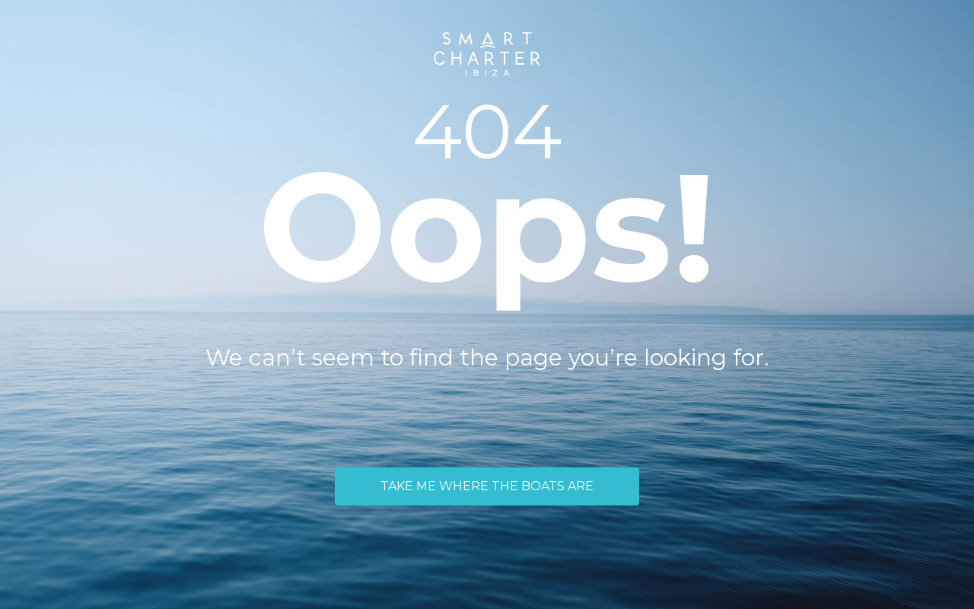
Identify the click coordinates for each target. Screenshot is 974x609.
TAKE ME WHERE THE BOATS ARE (487, 486)
